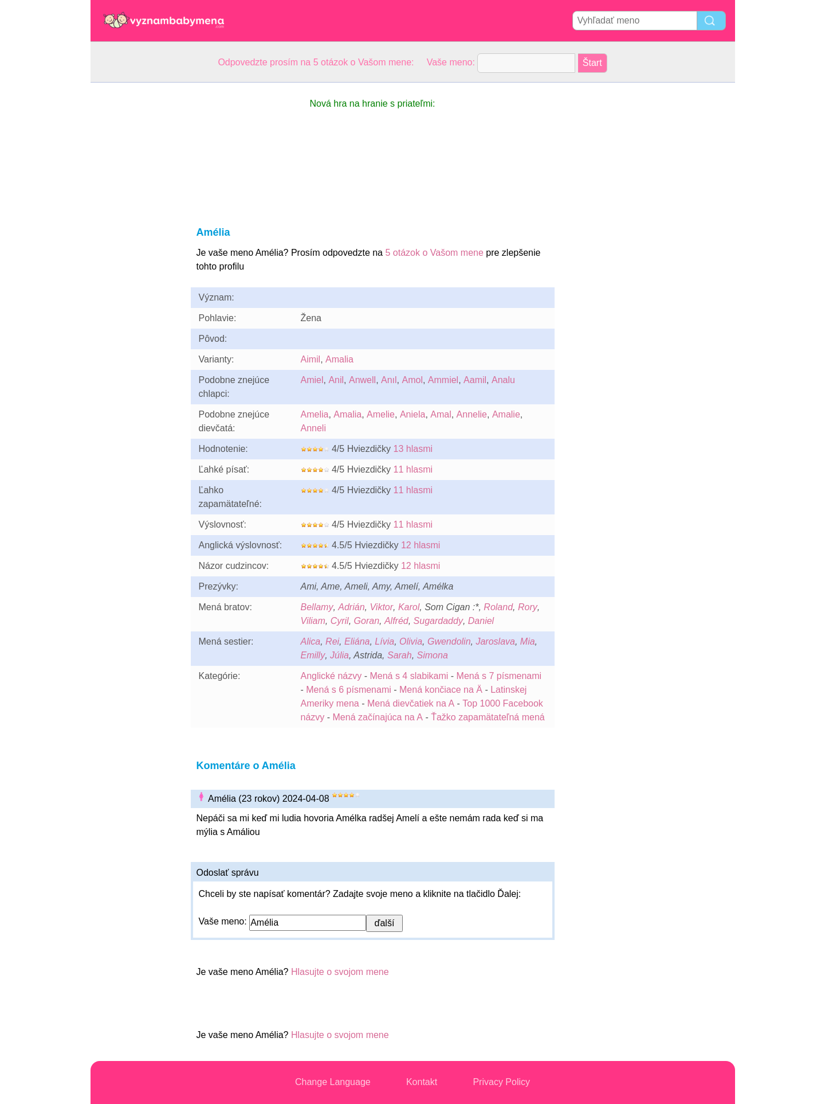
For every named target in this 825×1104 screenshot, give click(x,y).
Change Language (333, 1082)
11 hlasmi (413, 469)
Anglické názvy (331, 676)
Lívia (384, 641)
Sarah (399, 655)
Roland (498, 607)
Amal (440, 414)
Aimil (311, 359)
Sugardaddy (438, 621)
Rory (527, 607)
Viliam (313, 621)
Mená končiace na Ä (440, 690)
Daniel (481, 621)
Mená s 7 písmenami (499, 676)
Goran (366, 621)
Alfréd (396, 621)
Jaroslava (495, 641)
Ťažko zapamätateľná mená (488, 717)
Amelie (381, 414)
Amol (412, 380)
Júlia (339, 655)
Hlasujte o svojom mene (340, 972)
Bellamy (317, 607)
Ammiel (443, 380)
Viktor (381, 607)
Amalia (339, 359)
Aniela (412, 414)
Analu (503, 380)
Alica (311, 641)
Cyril (340, 621)
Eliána (357, 641)
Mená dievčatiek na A (410, 703)
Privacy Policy (501, 1082)
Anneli (313, 428)
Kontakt (421, 1082)
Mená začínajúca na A (378, 717)
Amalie (506, 414)
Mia (527, 641)
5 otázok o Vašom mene (434, 253)
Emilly (313, 655)
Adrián (351, 607)
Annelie (472, 414)
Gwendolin (449, 641)
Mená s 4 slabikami (409, 676)
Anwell (362, 380)
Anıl (389, 380)
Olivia (410, 641)
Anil (336, 380)
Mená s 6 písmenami (348, 690)
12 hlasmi (420, 545)
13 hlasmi (413, 449)
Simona (432, 655)
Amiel (312, 380)
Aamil (474, 380)
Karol (408, 607)
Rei (332, 641)
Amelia (315, 414)
